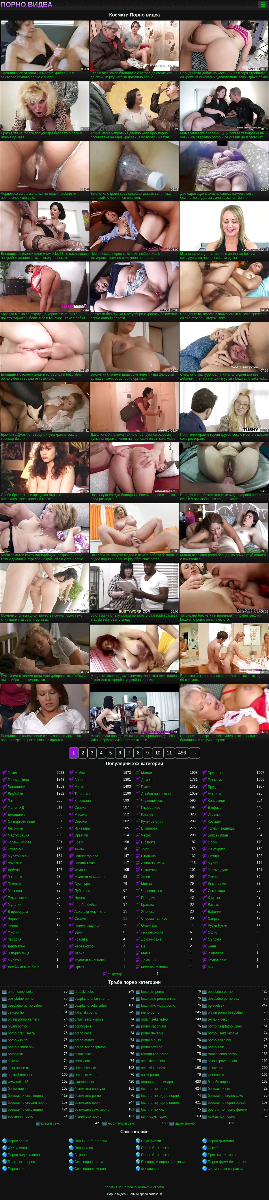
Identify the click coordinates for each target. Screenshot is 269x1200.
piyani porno (17, 1026)
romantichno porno (222, 1054)
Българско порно (21, 1162)
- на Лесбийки (85, 905)
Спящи (213, 856)
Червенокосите (153, 801)
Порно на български (90, 1141)
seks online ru (18, 1068)
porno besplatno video (225, 1026)
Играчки (214, 815)
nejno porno (150, 1012)
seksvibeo (215, 1068)
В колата (15, 877)
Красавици (216, 801)
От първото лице (21, 821)
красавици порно (221, 1116)
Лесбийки (15, 794)
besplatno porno (220, 992)
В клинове (149, 828)
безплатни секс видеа (25, 1096)
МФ (210, 967)
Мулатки (14, 905)
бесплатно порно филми (227, 1110)
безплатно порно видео (160, 1103)
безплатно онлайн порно (27, 1103)
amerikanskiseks (20, 992)
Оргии (213, 842)
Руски (145, 787)
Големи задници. (221, 828)
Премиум (215, 780)
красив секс (50, 1123)
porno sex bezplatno (90, 1047)
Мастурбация (18, 835)
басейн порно (219, 1082)
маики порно (185, 1123)
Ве (143, 946)
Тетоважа (82, 794)
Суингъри (82, 884)
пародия (14, 939)
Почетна (14, 884)
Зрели (79, 842)
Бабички (214, 912)
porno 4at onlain (153, 1026)
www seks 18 (18, 1082)
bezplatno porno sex (223, 999)
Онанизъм (149, 925)
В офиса (214, 808)
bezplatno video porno (158, 1006)
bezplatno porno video (25, 1006)
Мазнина (15, 891)
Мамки (146, 884)
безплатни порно (154, 1089)
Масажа (80, 815)
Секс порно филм (88, 1162)
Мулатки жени (19, 856)
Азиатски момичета (90, 912)
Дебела (14, 870)
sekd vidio (82, 1061)
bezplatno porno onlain (158, 999)
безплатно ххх (152, 1110)
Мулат (213, 863)
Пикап (213, 877)
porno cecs (82, 1033)
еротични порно (20, 1116)
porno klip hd (18, 1040)
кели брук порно (154, 1116)
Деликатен (16, 946)
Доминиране (151, 939)
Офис (212, 932)
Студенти (148, 856)
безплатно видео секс (225, 1096)
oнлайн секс (217, 1019)
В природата (18, 912)
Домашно (148, 780)
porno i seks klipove (223, 1033)
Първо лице (150, 808)
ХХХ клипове (18, 1148)
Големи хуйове (86, 856)
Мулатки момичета (89, 877)
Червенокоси (151, 891)
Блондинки (16, 787)
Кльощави (82, 801)
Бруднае (214, 787)
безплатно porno (87, 1096)
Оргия (79, 967)
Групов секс (217, 960)
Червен (14, 919)
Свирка (80, 808)
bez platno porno (20, 999)
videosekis (216, 1075)
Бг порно (81, 1155)
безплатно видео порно (160, 1096)
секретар (115, 974)
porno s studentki (21, 1047)
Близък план (218, 835)
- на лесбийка (152, 932)
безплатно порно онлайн (227, 1103)
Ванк (78, 932)
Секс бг (214, 1148)
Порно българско (155, 1148)
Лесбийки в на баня (23, 967)
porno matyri (84, 1040)
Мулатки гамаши (154, 967)
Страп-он (15, 849)
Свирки (80, 919)
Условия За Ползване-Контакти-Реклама (134, 1187)
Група (12, 773)
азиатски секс (85, 1082)
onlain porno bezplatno (225, 1012)
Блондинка (16, 815)
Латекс (213, 905)
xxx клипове (150, 1169)
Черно (79, 953)
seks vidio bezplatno (156, 1068)
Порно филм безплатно (227, 1162)
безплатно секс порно (91, 1110)
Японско (148, 912)
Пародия (148, 898)
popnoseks (82, 1026)
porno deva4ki (152, 1033)
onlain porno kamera (23, 1019)
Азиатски (15, 863)
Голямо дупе (218, 870)
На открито (216, 849)
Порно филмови (221, 1141)
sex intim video (85, 1075)
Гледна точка (85, 863)
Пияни (13, 925)
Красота (147, 905)
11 (169, 752)
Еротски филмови (222, 1155)
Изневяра (82, 828)
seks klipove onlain (222, 1061)
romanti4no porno (154, 1054)
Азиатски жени (153, 863)
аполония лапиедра (157, 1082)
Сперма (80, 821)
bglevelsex (216, 1006)
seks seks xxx (85, 1068)
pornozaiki (16, 1054)
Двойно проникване (157, 794)
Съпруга (214, 939)
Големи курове (19, 842)
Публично (82, 891)
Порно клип (83, 1148)
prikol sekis (82, 1054)
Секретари (216, 891)
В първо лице (18, 953)
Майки (79, 773)
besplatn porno (152, 992)
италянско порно (87, 1116)
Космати (214, 821)
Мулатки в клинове (89, 960)
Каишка (214, 898)
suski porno (150, 1075)
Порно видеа (27, 4)
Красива (81, 939)
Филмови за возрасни (225, 1169)
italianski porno (86, 1012)
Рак (11, 801)
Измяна (80, 870)
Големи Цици (18, 780)
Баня (212, 946)
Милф (79, 787)
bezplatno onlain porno (91, 999)
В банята (148, 842)
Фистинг (14, 932)
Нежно (79, 898)
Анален (80, 780)
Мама (145, 953)
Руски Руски (217, 925)
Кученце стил (152, 821)
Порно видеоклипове (25, 1155)
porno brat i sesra (21, 1033)
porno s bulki (151, 1040)
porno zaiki (216, 1047)
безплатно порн (87, 1103)
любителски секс (121, 1123)
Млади (146, 773)
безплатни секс (220, 1089)
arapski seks (84, 992)
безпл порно (18, 1089)
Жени (145, 877)
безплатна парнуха (89, 1089)
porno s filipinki (219, 1040)
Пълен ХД (16, 808)
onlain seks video (154, 1019)
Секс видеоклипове (90, 1169)
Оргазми (81, 835)
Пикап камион (19, 898)
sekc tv (13, 1061)
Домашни (148, 960)
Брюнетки (215, 773)
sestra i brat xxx (20, 1075)
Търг (145, 849)
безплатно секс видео (25, 1110)
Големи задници (87, 925)
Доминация (217, 884)
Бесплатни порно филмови (163, 1162)
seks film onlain (153, 1061)
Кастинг (147, 815)
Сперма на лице (154, 919)
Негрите (214, 794)
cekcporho (16, 1012)
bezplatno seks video (90, 1006)
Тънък (79, 849)
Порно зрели (18, 1141)
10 (157, 752)
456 (182, 752)
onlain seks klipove (89, 1019)
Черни (146, 835)
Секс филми (151, 1141)
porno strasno (151, 1047)
